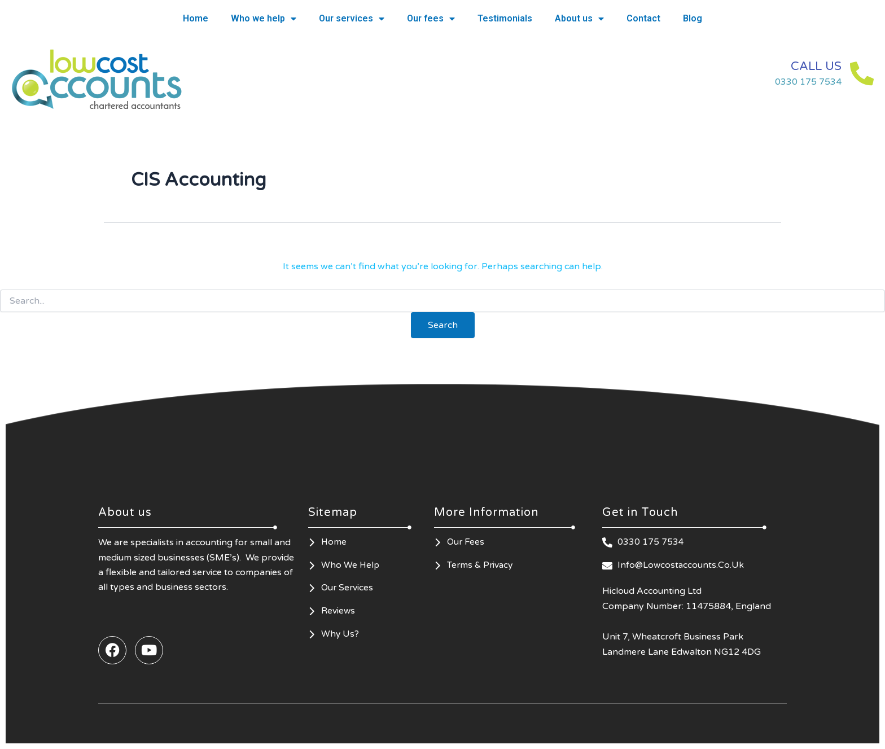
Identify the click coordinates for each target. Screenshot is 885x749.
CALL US (809, 66)
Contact (643, 18)
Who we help (263, 18)
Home (195, 18)
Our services (351, 18)
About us (579, 18)
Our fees (431, 18)
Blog (692, 18)
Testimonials (504, 18)
